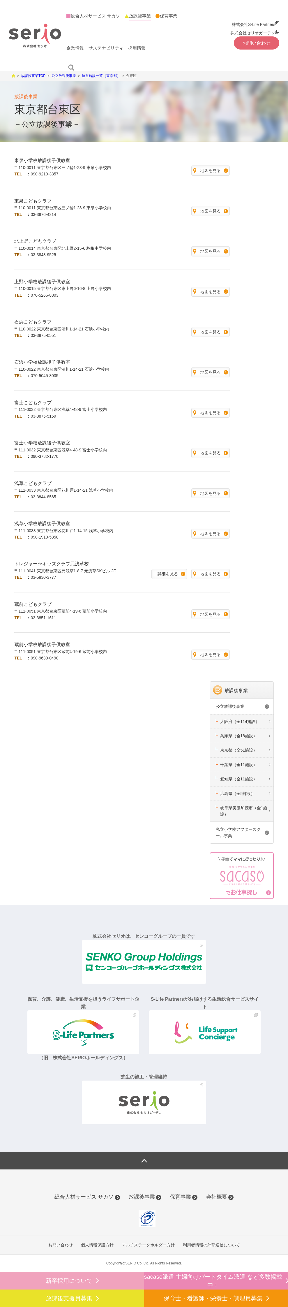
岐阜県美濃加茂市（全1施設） (243, 811)
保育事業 (180, 1197)
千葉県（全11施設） (238, 764)
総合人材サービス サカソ (84, 1197)
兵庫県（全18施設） (238, 735)
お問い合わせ (60, 1245)
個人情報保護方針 (97, 1245)
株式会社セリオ (35, 35)
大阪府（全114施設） (239, 721)
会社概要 (216, 1197)
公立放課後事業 (230, 706)
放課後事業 (236, 690)
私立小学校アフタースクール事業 (238, 832)
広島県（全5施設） (237, 793)
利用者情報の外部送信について (211, 1245)
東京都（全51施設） (238, 750)
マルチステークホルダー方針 (148, 1245)
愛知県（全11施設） (238, 779)
